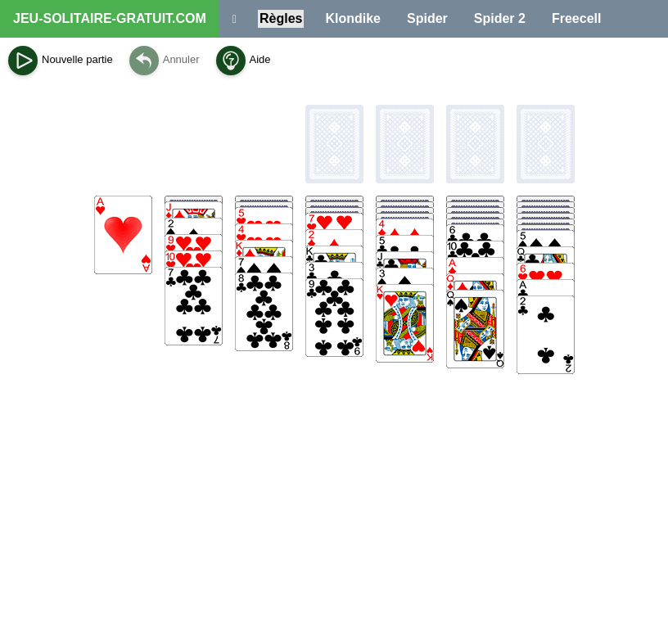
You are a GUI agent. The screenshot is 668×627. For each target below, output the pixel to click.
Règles (281, 18)
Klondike (353, 18)
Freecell (576, 18)
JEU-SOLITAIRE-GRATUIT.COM (109, 18)
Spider (427, 18)
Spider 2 (500, 18)
